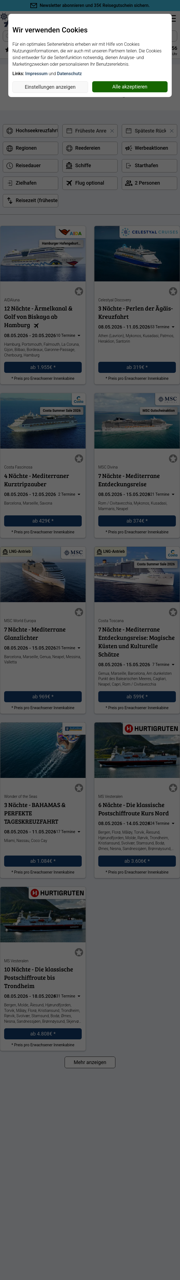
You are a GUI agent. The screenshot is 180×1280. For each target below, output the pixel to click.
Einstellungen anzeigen (50, 87)
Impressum (36, 73)
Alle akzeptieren (129, 87)
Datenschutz (69, 73)
